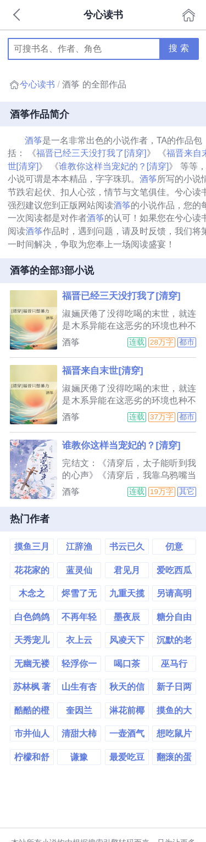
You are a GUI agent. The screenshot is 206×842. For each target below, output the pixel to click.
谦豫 (79, 757)
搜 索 (178, 48)
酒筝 (33, 140)
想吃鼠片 (174, 733)
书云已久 (126, 546)
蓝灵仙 (79, 570)
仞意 (174, 546)
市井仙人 (31, 733)
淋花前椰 (126, 710)
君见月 (127, 570)
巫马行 (174, 663)
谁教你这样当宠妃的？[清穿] (114, 166)
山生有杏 (79, 686)
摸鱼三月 (31, 546)
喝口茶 (127, 663)
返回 (17, 15)
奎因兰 (79, 710)
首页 (189, 15)
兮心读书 (37, 84)
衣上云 (79, 640)
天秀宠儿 (31, 640)
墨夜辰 (127, 617)
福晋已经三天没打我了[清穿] (91, 153)
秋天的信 (126, 686)
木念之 (32, 593)
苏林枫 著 (32, 686)
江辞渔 (79, 546)
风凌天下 (126, 640)
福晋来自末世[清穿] (102, 370)
